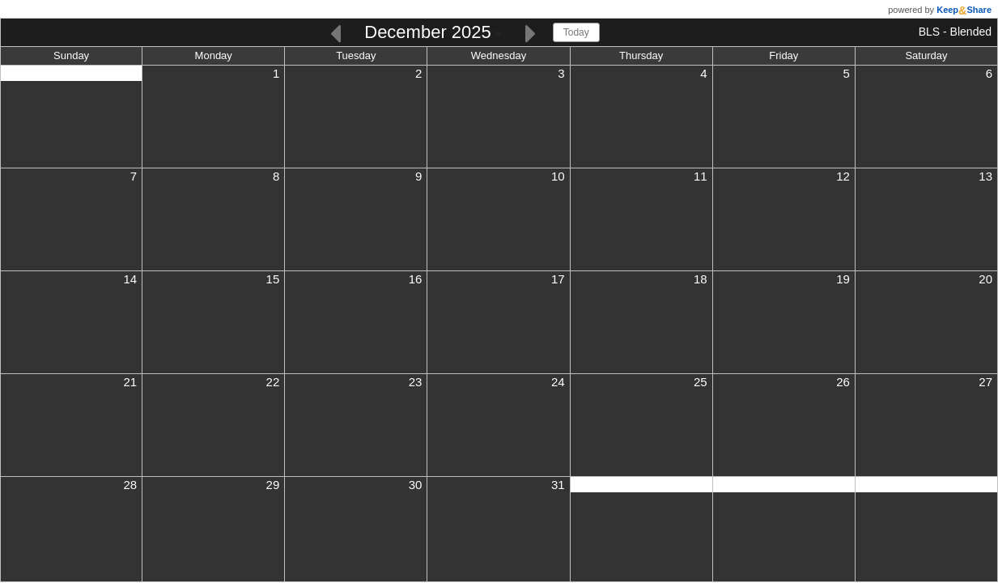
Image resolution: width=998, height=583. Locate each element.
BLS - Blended (955, 31)
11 (700, 176)
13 (985, 176)
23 (416, 382)
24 (558, 382)
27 (985, 382)
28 (130, 485)
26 (843, 382)
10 (558, 176)
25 (700, 382)
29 (273, 485)
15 (273, 279)
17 (558, 279)
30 (416, 485)
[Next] (531, 32)
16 (416, 279)
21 (130, 382)
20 (985, 279)
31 (558, 485)
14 (130, 279)
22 (273, 382)
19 (843, 279)
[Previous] (335, 32)
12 (843, 176)
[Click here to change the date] (433, 33)
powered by (940, 10)
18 (700, 279)
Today (576, 32)
